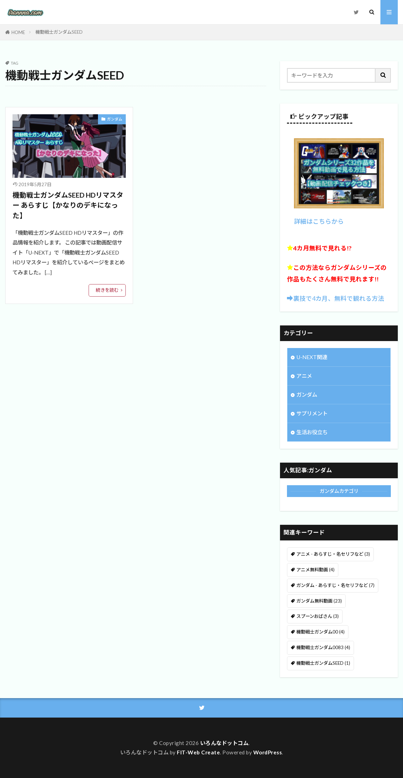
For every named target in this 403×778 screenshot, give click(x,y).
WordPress (267, 752)
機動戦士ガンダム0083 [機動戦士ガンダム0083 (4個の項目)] (323, 647)
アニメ (304, 376)
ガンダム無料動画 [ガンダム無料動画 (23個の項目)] (319, 601)
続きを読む (107, 290)
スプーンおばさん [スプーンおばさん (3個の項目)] (317, 616)
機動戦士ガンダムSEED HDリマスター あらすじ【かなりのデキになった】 (68, 205)
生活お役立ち (312, 432)
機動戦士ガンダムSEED (59, 32)
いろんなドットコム (224, 743)
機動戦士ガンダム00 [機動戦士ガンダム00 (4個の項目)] (320, 632)
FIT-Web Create (198, 752)
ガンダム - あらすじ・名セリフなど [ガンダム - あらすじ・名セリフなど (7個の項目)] (335, 585)
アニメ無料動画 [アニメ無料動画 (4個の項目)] (315, 569)
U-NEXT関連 (311, 357)
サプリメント (312, 413)
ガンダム (114, 119)
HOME (18, 32)
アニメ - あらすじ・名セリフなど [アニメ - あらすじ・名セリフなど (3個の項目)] (333, 554)
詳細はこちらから (319, 221)
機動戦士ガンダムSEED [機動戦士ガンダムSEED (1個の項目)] (323, 663)
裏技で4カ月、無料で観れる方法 (338, 298)
